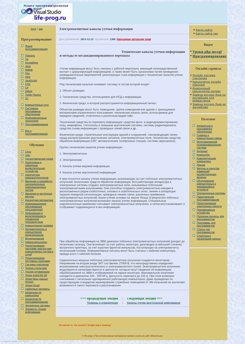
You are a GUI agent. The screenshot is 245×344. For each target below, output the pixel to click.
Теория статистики (36, 268)
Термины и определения (102, 302)
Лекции (201, 164)
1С (26, 98)
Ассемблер (31, 62)
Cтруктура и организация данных (209, 237)
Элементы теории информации (35, 311)
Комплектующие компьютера (206, 160)
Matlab (29, 69)
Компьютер (203, 154)
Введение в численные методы (38, 195)
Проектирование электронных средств (209, 205)
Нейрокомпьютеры (36, 242)
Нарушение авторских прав (134, 39)
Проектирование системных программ (37, 260)
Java (27, 66)
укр (41, 28)
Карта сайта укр (207, 33)
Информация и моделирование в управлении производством (35, 218)
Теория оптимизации (37, 271)
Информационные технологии (36, 119)
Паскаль (30, 55)
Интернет (202, 151)
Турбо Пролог (33, 94)
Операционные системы (211, 193)
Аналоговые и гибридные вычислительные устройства (35, 167)
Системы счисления (37, 264)
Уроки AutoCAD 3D (36, 275)
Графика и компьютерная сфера (209, 137)
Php (27, 73)
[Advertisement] (122, 226)
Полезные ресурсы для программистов (210, 218)
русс (33, 28)
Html (27, 77)
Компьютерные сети (37, 104)
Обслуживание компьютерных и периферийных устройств (206, 185)
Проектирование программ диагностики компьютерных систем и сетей (39, 250)
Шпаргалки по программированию (36, 300)
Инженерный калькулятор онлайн (207, 90)
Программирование (36, 124)
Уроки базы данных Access (36, 280)
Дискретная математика (39, 200)
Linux (28, 151)
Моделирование (34, 238)
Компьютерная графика (39, 225)
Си (26, 59)
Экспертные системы (37, 305)
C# (26, 87)
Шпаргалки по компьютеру (33, 294)
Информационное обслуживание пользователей (35, 206)
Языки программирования (36, 48)
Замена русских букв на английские (209, 106)
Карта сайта (204, 30)
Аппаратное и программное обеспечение (205, 128)
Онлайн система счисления (204, 77)
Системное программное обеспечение (33, 111)
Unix (27, 155)
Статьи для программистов (206, 231)
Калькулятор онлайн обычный (207, 83)
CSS (27, 84)
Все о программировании (36, 132)
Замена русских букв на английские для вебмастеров (209, 97)
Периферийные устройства (206, 211)
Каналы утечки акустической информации (153, 302)
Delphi (28, 91)
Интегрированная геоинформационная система (209, 144)
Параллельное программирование (208, 198)
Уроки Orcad (32, 285)
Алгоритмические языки (39, 158)
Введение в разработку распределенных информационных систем (38, 186)
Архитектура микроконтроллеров (36, 176)
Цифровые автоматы (37, 289)
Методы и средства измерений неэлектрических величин (208, 173)
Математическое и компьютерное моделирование (36, 232)
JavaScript (31, 80)
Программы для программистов (206, 224)
